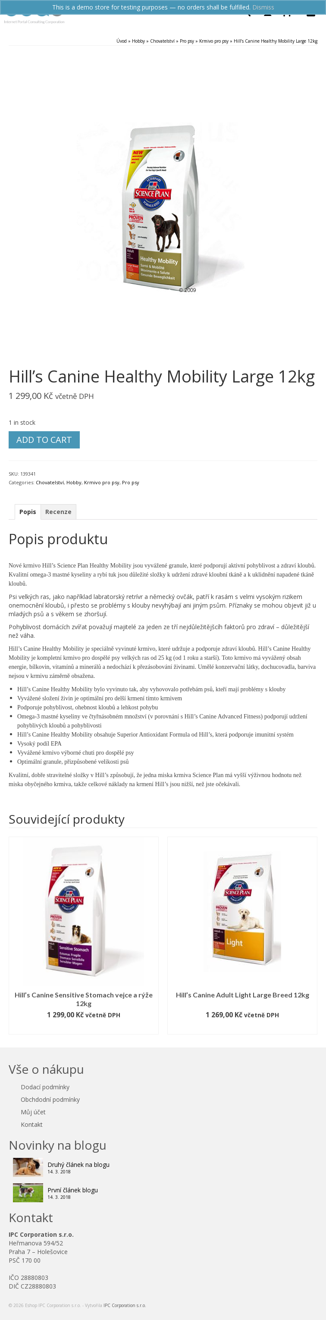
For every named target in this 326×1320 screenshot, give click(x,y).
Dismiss (263, 7)
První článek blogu (72, 1190)
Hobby (74, 482)
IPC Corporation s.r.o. (124, 1305)
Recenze (58, 512)
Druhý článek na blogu (78, 1164)
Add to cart (44, 439)
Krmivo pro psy (101, 482)
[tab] (28, 512)
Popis (27, 512)
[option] (83, 936)
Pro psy (130, 482)
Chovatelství (50, 482)
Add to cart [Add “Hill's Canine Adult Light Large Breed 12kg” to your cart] (242, 1028)
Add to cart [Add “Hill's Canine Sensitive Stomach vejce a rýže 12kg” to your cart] (84, 1028)
